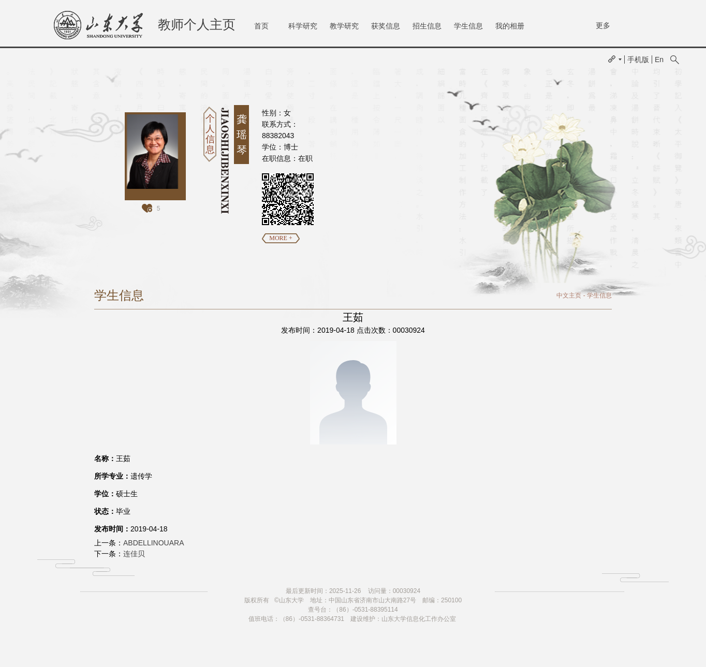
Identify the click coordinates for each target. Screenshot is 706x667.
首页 (261, 26)
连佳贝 (134, 554)
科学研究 (302, 26)
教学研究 (344, 26)
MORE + (280, 238)
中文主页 (568, 295)
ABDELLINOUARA (153, 543)
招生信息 (427, 26)
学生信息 (468, 26)
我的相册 (509, 26)
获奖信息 (385, 26)
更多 (603, 25)
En (659, 59)
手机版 (638, 59)
